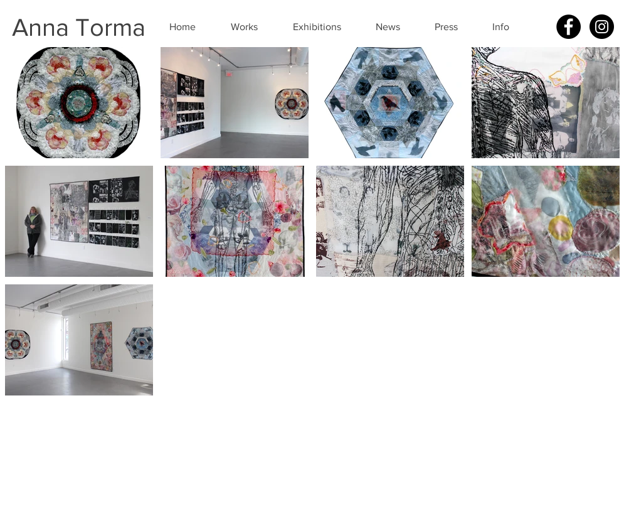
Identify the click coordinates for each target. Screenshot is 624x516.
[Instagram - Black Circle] (602, 26)
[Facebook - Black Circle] (568, 26)
